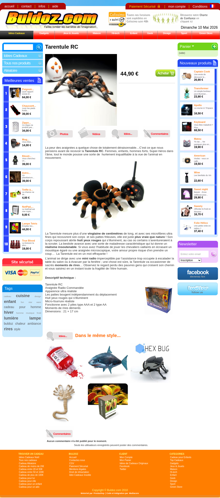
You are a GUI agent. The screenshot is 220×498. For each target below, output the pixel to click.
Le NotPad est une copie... (28, 210)
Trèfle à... (27, 189)
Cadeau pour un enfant (30, 484)
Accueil (73, 457)
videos (93, 132)
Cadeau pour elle (27, 481)
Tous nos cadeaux (28, 460)
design (38, 296)
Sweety (198, 206)
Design (167, 33)
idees (126, 132)
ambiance (34, 323)
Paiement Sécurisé (142, 6)
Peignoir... (28, 89)
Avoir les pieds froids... (28, 109)
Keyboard (199, 122)
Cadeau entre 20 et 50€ (30, 469)
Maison (97, 33)
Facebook (125, 466)
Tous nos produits (17, 63)
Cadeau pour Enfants (180, 457)
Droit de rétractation (79, 472)
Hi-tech (115, 33)
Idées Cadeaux (17, 33)
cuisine (23, 296)
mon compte (176, 6)
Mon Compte (126, 457)
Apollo (198, 105)
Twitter (123, 469)
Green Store (205, 33)
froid (39, 313)
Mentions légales (77, 469)
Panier (185, 46)
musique (30, 313)
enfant (10, 301)
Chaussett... (29, 105)
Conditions (200, 6)
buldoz (8, 323)
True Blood (28, 240)
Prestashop (99, 493)
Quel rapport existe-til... (27, 93)
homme (20, 313)
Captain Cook (202, 71)
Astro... (26, 173)
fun (22, 302)
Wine (197, 172)
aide (55, 6)
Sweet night (201, 189)
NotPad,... (27, 206)
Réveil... (26, 156)
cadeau (7, 296)
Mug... (25, 139)
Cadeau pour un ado (29, 487)
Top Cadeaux (176, 460)
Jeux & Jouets (71, 33)
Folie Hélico (201, 223)
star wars (35, 302)
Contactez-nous (77, 460)
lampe (35, 318)
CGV (71, 463)
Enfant (133, 33)
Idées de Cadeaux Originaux (134, 463)
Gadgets (43, 33)
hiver (9, 312)
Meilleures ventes (19, 80)
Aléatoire (10, 70)
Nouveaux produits (196, 63)
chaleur (20, 323)
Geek (150, 33)
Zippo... (26, 122)
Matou (197, 138)
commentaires (158, 132)
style (17, 329)
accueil (9, 6)
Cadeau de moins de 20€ (31, 466)
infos (42, 6)
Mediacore (134, 493)
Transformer (201, 88)
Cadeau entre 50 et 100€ (31, 472)
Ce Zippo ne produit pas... (28, 126)
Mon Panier (125, 460)
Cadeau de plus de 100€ (31, 475)
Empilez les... (28, 226)
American (199, 155)
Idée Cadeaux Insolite (80, 475)
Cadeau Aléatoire (27, 463)
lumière (11, 318)
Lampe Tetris (29, 223)
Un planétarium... (28, 176)
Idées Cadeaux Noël (29, 457)
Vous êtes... (27, 142)
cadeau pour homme (22, 307)
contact (26, 6)
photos (61, 132)
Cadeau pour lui (27, 478)
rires (8, 329)
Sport (184, 33)
